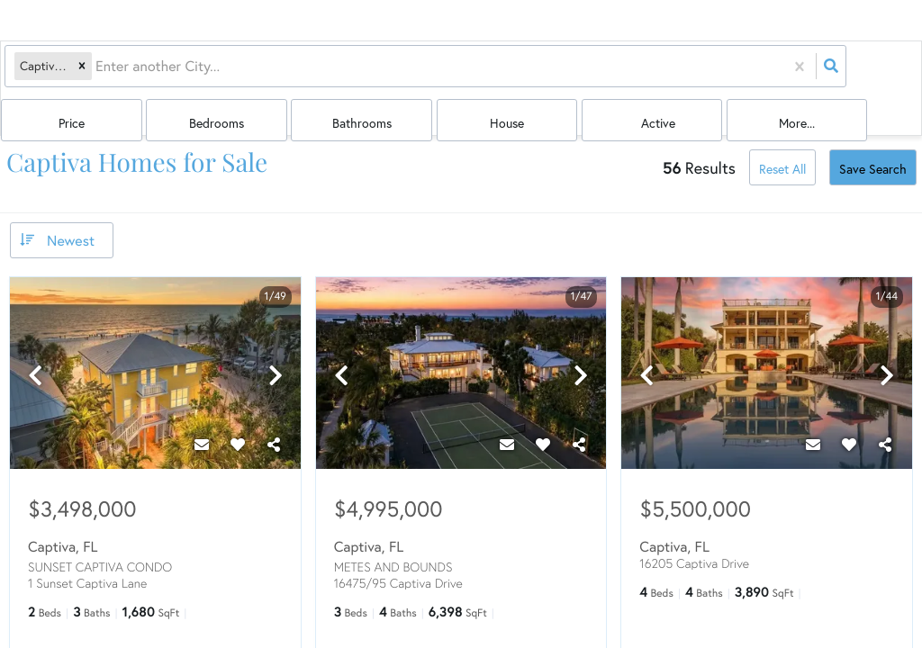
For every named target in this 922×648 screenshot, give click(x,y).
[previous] (35, 342)
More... (871, 73)
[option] (155, 339)
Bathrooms (590, 73)
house (683, 73)
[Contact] (202, 410)
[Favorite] (238, 410)
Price (404, 73)
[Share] (274, 410)
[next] (275, 342)
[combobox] (96, 72)
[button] (81, 72)
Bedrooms (497, 73)
